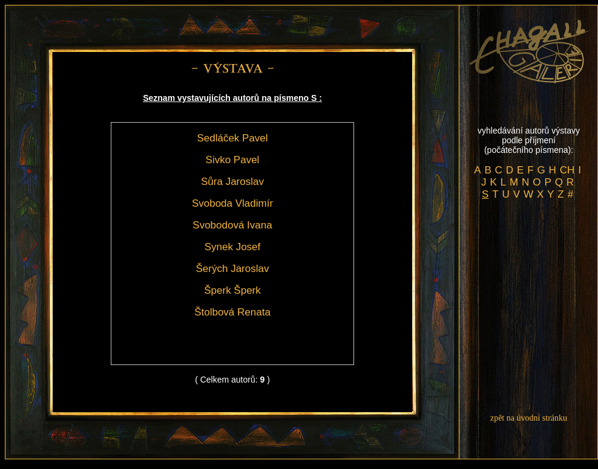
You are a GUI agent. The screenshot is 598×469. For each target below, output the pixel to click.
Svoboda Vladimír (232, 203)
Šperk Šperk (232, 290)
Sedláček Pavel (232, 138)
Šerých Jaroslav (232, 268)
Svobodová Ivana (232, 225)
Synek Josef (233, 247)
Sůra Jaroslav (232, 181)
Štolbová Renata (232, 312)
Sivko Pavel (233, 160)
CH (567, 170)
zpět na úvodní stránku (528, 417)
